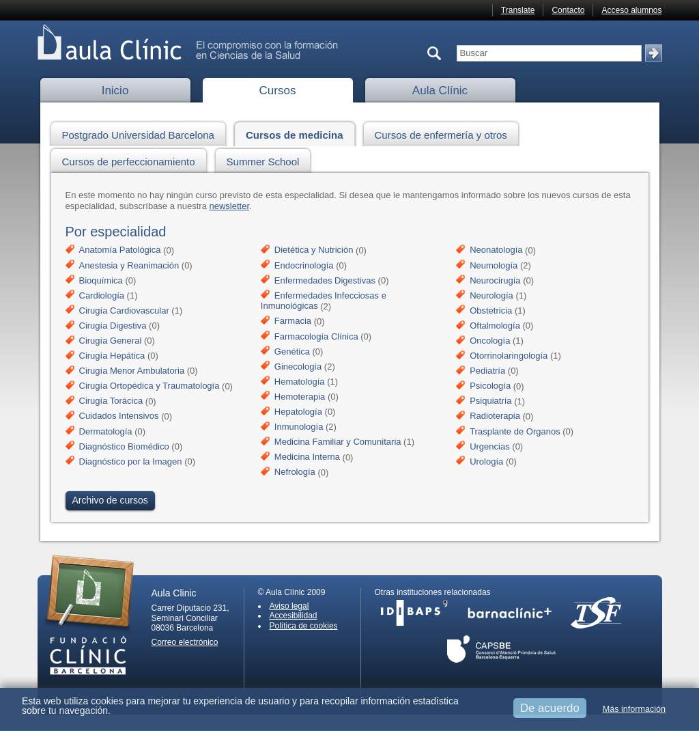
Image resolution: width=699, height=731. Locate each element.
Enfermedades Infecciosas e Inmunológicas (323, 301)
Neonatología (496, 250)
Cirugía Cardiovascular (124, 310)
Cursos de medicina (298, 133)
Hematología (299, 381)
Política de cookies (304, 626)
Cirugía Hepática (112, 355)
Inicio (115, 90)
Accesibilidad (293, 615)
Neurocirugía (495, 280)
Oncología (490, 340)
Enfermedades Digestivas (324, 280)
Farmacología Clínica (316, 336)
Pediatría (487, 371)
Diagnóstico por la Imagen (130, 461)
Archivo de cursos (110, 500)
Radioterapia (495, 416)
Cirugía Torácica (111, 401)
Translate (518, 10)
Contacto (568, 10)
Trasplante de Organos (515, 431)
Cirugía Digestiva (113, 325)
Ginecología (298, 366)
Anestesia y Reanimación (129, 265)
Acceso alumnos (631, 10)
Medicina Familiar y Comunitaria (337, 442)
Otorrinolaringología (508, 355)
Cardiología (102, 295)
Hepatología (298, 411)
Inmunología (299, 427)
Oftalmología (495, 325)
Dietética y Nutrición (314, 250)
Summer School (267, 159)
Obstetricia (491, 310)
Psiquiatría (490, 401)
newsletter (230, 206)
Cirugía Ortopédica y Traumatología (149, 386)
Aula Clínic (440, 90)
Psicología (490, 386)
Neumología (493, 265)
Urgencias (490, 446)
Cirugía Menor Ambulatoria (132, 371)
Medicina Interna (307, 457)
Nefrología (294, 472)
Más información (634, 709)
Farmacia (292, 321)
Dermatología (105, 431)
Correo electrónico (185, 642)
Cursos (277, 90)
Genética (292, 351)
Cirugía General (110, 340)
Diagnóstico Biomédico (124, 446)
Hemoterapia (299, 396)
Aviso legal (289, 606)
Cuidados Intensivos (119, 416)
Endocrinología (304, 265)
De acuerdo (550, 708)
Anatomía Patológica (120, 250)
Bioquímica (101, 280)
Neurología (491, 295)
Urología (486, 461)
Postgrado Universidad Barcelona (142, 133)
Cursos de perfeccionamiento (132, 159)
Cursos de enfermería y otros (445, 133)
